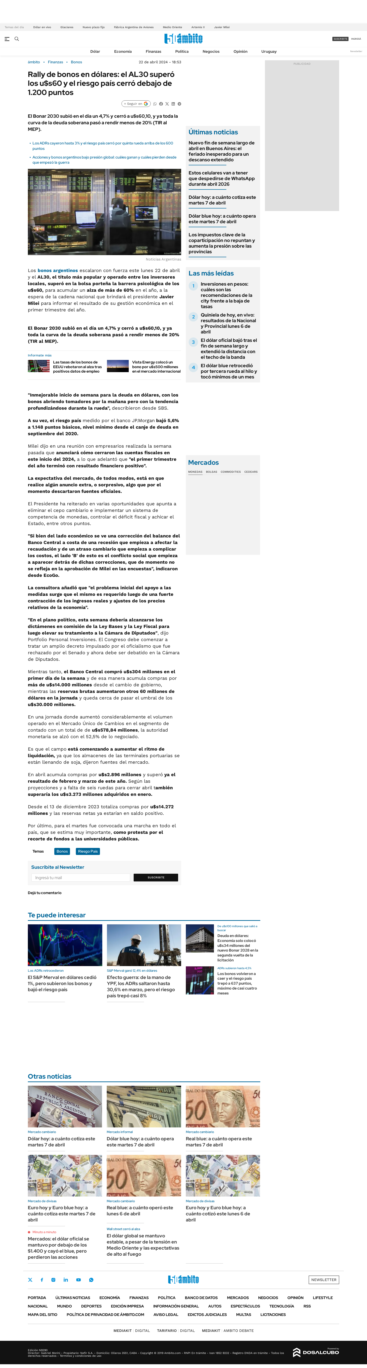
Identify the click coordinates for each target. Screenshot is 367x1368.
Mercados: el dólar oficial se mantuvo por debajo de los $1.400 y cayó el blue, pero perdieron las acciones (58, 1248)
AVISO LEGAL (166, 1314)
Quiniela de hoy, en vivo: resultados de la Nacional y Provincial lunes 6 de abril (228, 323)
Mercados (238, 1297)
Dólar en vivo (42, 27)
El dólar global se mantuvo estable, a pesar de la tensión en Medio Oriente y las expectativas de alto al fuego (143, 1245)
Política (182, 51)
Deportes (91, 1306)
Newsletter (356, 51)
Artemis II (198, 27)
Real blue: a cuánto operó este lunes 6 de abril (140, 1211)
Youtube (78, 1280)
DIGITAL (132, 1330)
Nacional (38, 1306)
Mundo (64, 1306)
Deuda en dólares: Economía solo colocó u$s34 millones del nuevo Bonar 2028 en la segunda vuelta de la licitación (237, 948)
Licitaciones (273, 1314)
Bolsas (211, 471)
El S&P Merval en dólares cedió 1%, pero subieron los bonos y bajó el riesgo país (62, 983)
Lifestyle (323, 1297)
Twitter (30, 1280)
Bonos (76, 62)
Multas (243, 1314)
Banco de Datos (201, 1297)
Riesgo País (88, 851)
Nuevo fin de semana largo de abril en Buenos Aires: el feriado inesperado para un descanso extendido (222, 151)
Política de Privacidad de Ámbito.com (105, 1314)
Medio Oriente (172, 27)
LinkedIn (66, 1280)
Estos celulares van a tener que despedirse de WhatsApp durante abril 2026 (222, 178)
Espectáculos (245, 1306)
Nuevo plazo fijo (94, 27)
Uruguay (269, 51)
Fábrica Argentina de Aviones (134, 27)
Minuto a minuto (44, 1232)
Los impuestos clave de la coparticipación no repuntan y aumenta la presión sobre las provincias (222, 243)
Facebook (42, 1280)
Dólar (95, 51)
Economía (123, 51)
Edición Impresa (127, 1306)
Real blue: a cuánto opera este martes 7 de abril (219, 1142)
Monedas (195, 471)
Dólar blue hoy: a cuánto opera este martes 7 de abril (222, 219)
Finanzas (153, 51)
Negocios (211, 51)
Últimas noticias (72, 1297)
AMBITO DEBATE (228, 1330)
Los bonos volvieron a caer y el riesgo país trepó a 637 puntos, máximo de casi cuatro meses (237, 983)
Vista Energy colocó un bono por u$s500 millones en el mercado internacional (156, 367)
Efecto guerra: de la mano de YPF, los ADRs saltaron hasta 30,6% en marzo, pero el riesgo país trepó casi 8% (141, 986)
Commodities (231, 471)
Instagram (53, 1280)
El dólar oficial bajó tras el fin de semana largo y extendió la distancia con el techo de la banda (229, 348)
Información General (176, 1306)
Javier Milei (222, 27)
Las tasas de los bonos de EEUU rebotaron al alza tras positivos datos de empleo (77, 367)
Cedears (251, 471)
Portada (37, 1297)
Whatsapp (91, 1280)
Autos (214, 1306)
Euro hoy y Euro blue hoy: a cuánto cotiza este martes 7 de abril (61, 1214)
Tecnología (281, 1306)
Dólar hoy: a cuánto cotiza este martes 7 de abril (222, 200)
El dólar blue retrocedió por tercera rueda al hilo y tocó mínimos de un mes (229, 371)
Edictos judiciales (207, 1314)
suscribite (340, 39)
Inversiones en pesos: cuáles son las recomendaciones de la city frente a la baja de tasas (226, 295)
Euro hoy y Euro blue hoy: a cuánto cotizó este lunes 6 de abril (218, 1214)
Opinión (240, 51)
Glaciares (66, 27)
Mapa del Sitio (42, 1314)
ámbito (34, 62)
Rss (307, 1306)
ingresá (356, 39)
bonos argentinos (58, 270)
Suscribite (156, 877)
